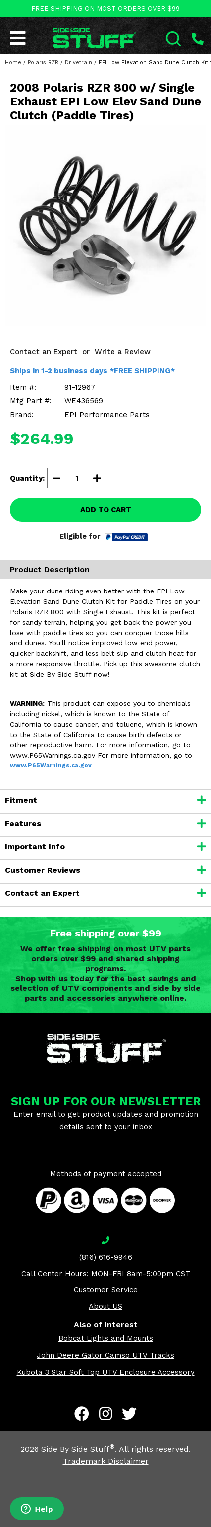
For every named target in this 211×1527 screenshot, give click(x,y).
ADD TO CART (105, 509)
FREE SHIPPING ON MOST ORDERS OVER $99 (105, 8)
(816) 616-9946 (105, 1257)
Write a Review (123, 351)
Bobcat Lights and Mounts (105, 1338)
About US (105, 1306)
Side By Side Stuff (78, 1449)
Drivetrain (78, 62)
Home (13, 62)
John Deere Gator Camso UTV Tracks (105, 1355)
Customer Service (106, 1289)
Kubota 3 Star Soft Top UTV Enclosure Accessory (106, 1372)
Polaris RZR (43, 62)
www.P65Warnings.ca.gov (51, 765)
